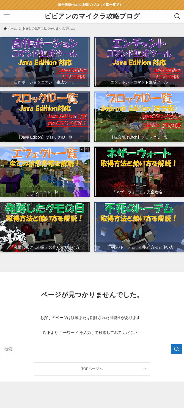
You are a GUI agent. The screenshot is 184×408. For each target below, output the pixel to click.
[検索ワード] (92, 349)
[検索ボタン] (177, 16)
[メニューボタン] (6, 16)
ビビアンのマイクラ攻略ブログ (92, 16)
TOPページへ (92, 369)
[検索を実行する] (176, 349)
